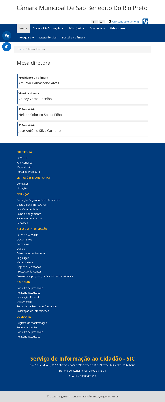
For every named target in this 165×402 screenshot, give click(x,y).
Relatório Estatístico (28, 292)
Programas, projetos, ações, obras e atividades (45, 276)
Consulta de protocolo (30, 288)
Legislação (23, 258)
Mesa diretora (25, 262)
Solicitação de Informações (33, 311)
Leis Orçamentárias (28, 209)
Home (24, 28)
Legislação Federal (28, 297)
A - (102, 22)
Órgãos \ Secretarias (29, 267)
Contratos (23, 183)
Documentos (24, 239)
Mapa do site (48, 37)
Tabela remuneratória (29, 218)
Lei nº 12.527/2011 (28, 235)
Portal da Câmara (73, 37)
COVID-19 (22, 158)
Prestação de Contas (29, 271)
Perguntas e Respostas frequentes (37, 306)
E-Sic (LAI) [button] (76, 28)
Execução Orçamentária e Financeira (38, 200)
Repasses (22, 223)
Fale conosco (118, 28)
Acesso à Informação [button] (48, 28)
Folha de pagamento (29, 214)
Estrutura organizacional (31, 253)
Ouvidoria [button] (97, 28)
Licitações (23, 188)
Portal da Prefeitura (28, 171)
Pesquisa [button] (26, 37)
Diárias (21, 248)
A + (95, 22)
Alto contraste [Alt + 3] (125, 21)
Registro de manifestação (32, 323)
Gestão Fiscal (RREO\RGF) (32, 204)
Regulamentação (27, 327)
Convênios (23, 244)
